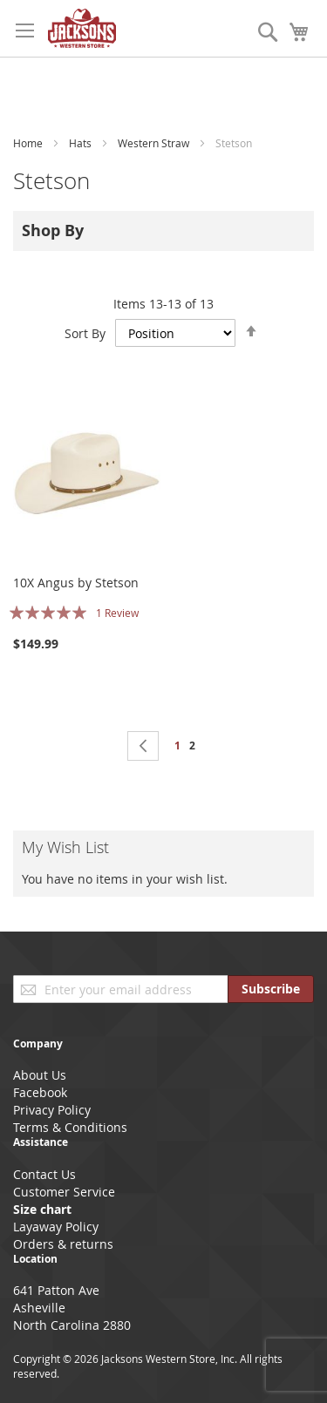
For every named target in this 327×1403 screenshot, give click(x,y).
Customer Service (64, 1191)
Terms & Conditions (70, 1127)
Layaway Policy (56, 1226)
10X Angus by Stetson (76, 582)
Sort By (85, 333)
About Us (39, 1075)
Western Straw (155, 143)
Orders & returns (63, 1244)
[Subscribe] (271, 989)
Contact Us (44, 1174)
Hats (81, 143)
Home (29, 143)
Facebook (40, 1092)
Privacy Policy (52, 1109)
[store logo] (82, 28)
